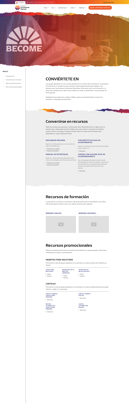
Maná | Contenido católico (100, 8)
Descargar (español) (53, 150)
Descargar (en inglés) (53, 149)
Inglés (49, 274)
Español (49, 276)
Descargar (82, 151)
